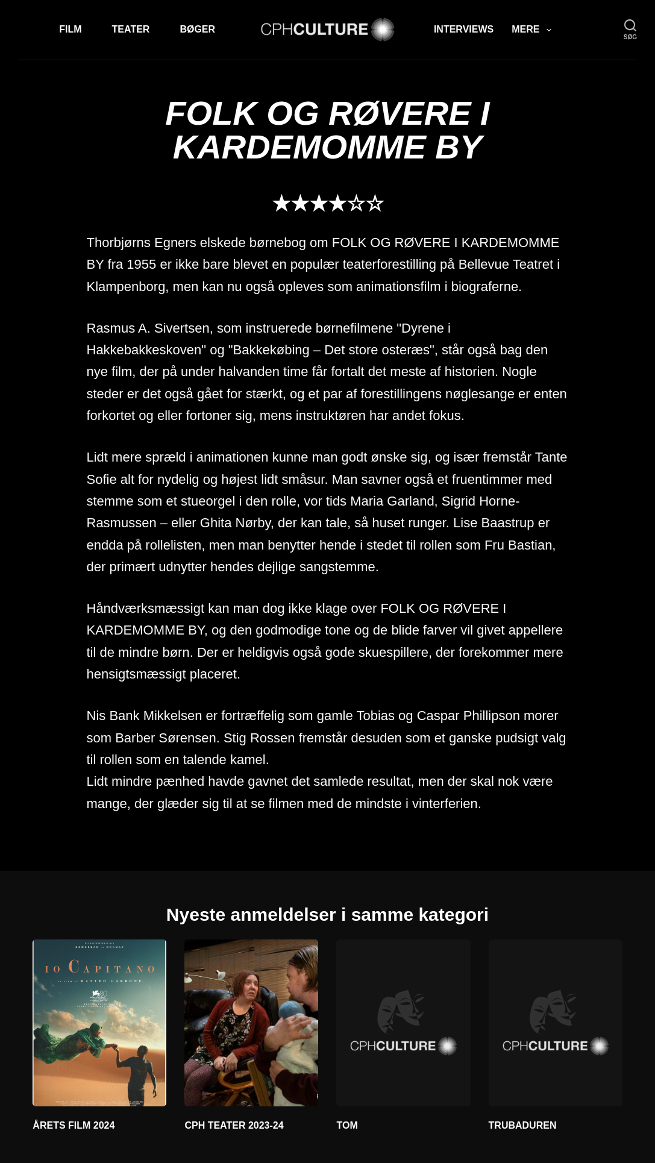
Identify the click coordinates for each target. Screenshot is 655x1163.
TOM (346, 1125)
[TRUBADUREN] (555, 1023)
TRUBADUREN (523, 1125)
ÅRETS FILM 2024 (73, 1125)
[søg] (630, 29)
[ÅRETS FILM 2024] (99, 1023)
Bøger (197, 29)
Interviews (464, 29)
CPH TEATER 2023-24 (233, 1125)
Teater (131, 29)
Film (70, 29)
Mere (534, 30)
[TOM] (403, 1023)
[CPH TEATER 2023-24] (251, 1023)
